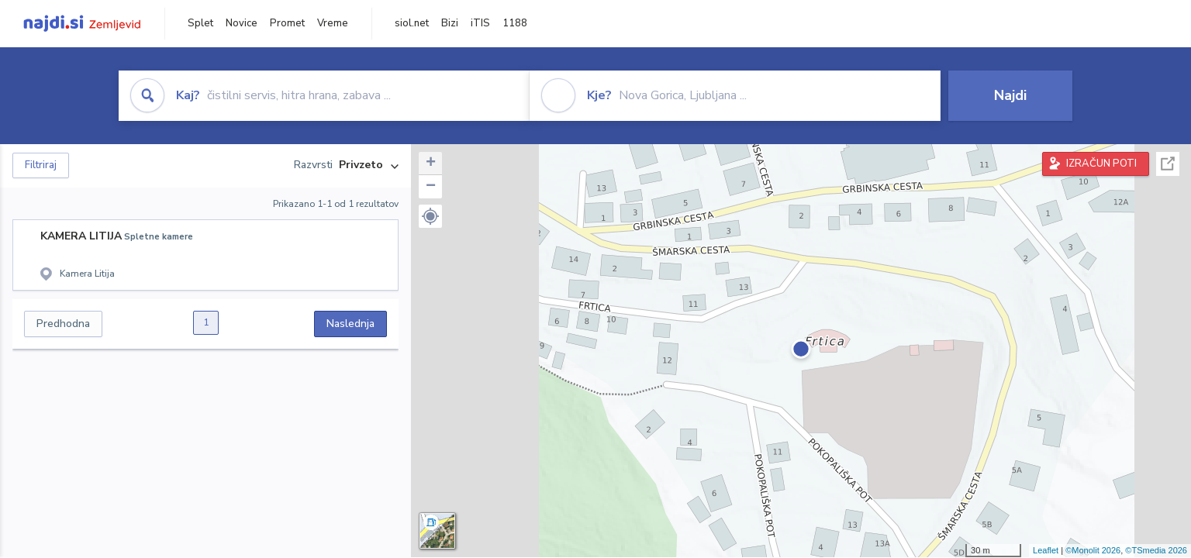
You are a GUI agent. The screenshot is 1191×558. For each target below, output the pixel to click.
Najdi (1010, 95)
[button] (430, 216)
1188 (514, 23)
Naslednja (350, 323)
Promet (287, 23)
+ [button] (431, 163)
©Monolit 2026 (1092, 550)
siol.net (412, 23)
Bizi (449, 23)
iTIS (480, 23)
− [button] (431, 186)
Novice (241, 23)
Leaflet (1045, 550)
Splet (200, 23)
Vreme (332, 23)
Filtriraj (41, 165)
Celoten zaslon (1167, 164)
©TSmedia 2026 (1156, 550)
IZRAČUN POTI (1101, 163)
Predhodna (63, 323)
